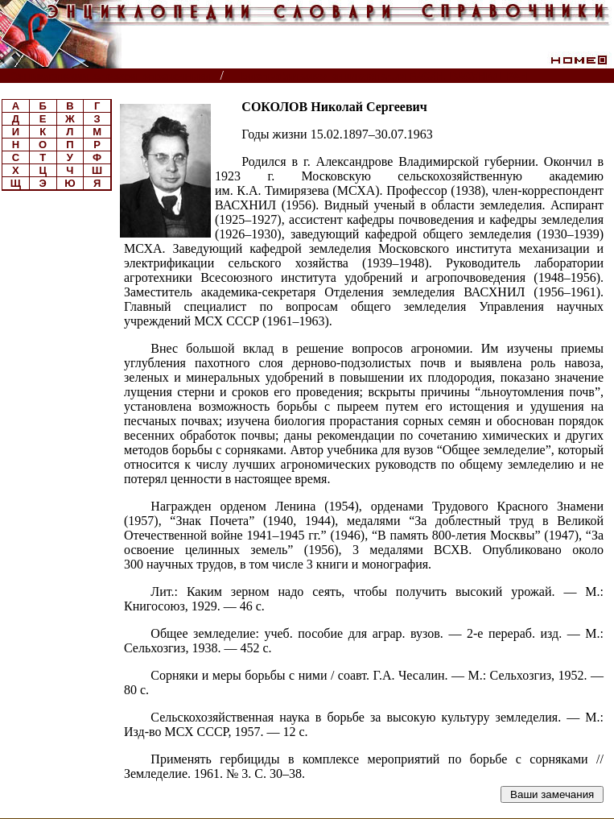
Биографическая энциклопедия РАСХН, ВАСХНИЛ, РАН (384, 76)
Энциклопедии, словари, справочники (110, 76)
